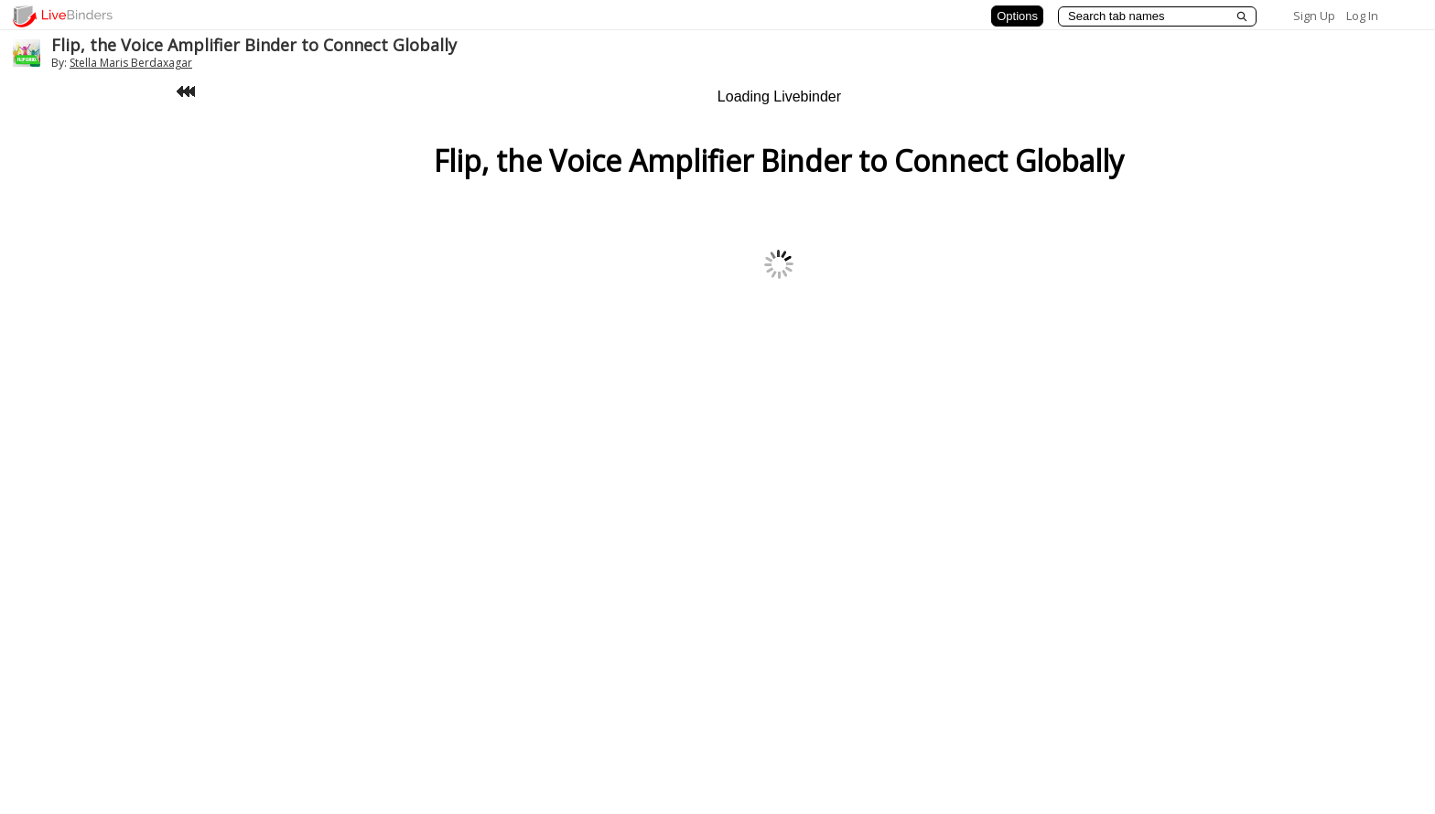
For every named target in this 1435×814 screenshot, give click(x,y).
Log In (1362, 15)
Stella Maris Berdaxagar (131, 62)
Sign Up (1314, 15)
